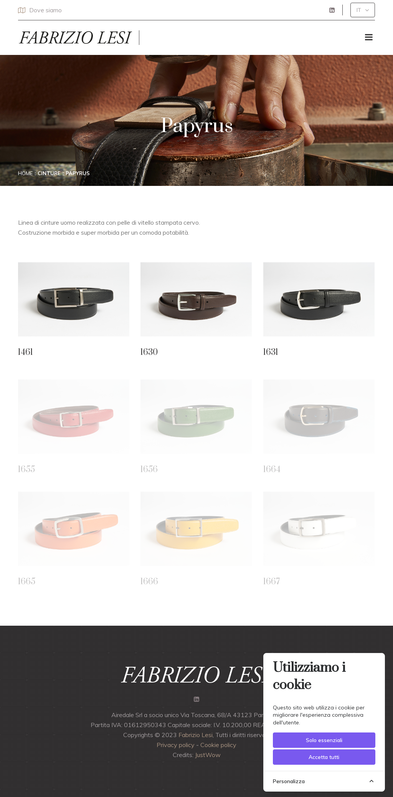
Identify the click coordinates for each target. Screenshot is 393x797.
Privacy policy (176, 745)
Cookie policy (218, 745)
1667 (271, 583)
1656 (149, 471)
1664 (272, 471)
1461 (25, 353)
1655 (26, 471)
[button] (362, 10)
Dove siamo (40, 10)
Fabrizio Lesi (195, 735)
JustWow (208, 755)
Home (25, 173)
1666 (149, 583)
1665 (26, 583)
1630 (149, 353)
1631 (270, 353)
